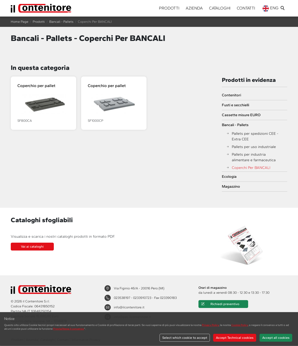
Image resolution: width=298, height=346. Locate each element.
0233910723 (142, 298)
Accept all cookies (276, 338)
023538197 (122, 298)
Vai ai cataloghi (32, 246)
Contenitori (231, 95)
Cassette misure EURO (241, 115)
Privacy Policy (210, 325)
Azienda (194, 8)
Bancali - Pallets (61, 22)
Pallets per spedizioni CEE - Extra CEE (252, 136)
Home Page (19, 22)
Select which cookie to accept (184, 338)
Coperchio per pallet (36, 85)
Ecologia (229, 176)
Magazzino (231, 186)
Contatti (246, 8)
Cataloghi (220, 8)
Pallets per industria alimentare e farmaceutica (251, 157)
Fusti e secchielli (235, 105)
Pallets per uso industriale (251, 147)
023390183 (168, 298)
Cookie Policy (239, 325)
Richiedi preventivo (220, 304)
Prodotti (169, 8)
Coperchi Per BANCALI (248, 168)
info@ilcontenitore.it (129, 307)
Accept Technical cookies (235, 338)
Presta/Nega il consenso (68, 328)
